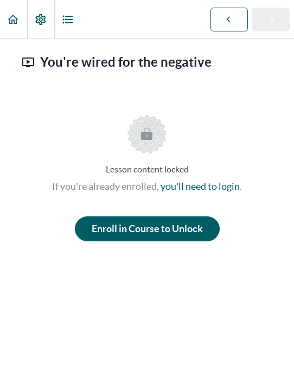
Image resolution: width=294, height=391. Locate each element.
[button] (13, 19)
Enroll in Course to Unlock (147, 228)
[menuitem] (40, 19)
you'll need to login (200, 186)
